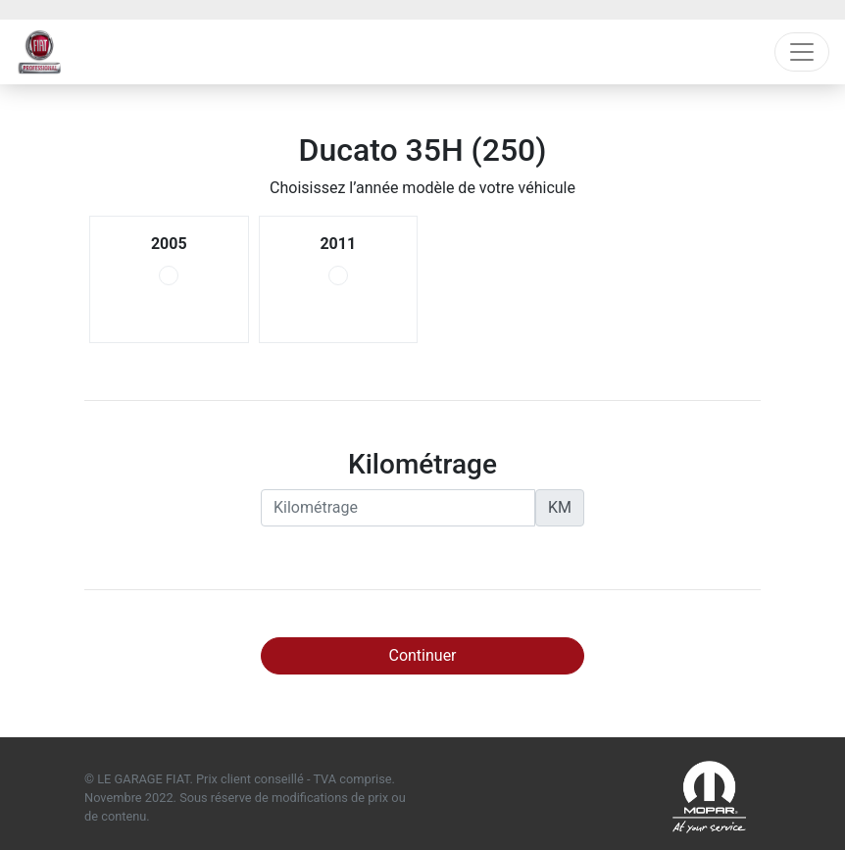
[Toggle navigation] (801, 52)
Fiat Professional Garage (40, 51)
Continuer (422, 655)
